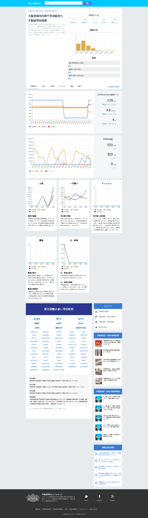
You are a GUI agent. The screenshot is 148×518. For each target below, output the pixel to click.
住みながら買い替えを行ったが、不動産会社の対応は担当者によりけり (107, 418)
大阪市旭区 (46, 354)
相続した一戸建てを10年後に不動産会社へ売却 (107, 437)
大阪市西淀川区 (83, 351)
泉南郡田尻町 (45, 370)
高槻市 (36, 323)
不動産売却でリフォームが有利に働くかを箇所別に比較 (107, 381)
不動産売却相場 (103, 311)
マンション (62, 86)
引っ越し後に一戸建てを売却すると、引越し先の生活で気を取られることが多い (107, 408)
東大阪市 (37, 319)
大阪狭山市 (59, 357)
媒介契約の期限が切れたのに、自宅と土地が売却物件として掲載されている (110, 475)
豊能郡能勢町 (72, 366)
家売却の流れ (103, 327)
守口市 (72, 341)
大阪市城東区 (45, 335)
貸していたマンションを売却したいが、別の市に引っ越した (110, 460)
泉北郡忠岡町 (83, 366)
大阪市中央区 (81, 328)
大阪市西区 (72, 335)
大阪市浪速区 (34, 347)
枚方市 (80, 319)
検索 (69, 66)
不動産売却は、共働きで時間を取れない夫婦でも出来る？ (107, 371)
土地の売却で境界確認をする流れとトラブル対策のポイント (107, 362)
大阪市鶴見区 (72, 354)
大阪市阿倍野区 (34, 341)
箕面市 (84, 332)
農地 (72, 86)
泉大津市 (45, 360)
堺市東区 (45, 344)
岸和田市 (72, 332)
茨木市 (80, 323)
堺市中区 (34, 344)
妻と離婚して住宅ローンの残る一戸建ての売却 (110, 467)
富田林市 (45, 347)
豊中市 (58, 319)
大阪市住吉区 (72, 338)
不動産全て (34, 86)
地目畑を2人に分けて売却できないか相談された (110, 483)
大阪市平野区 (83, 335)
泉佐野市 (72, 347)
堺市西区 (58, 335)
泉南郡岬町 (34, 366)
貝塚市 (59, 354)
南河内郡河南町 (45, 366)
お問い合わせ (93, 509)
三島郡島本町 (83, 363)
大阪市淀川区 (34, 332)
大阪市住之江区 (72, 344)
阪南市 (84, 360)
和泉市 (34, 335)
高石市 (72, 360)
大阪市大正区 (34, 360)
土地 (43, 86)
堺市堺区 (58, 332)
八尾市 (36, 328)
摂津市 (45, 357)
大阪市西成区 (45, 351)
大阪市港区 (84, 357)
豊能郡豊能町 (59, 366)
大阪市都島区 (59, 347)
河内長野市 (84, 344)
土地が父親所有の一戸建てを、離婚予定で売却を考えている (110, 454)
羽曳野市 (83, 338)
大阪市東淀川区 (45, 338)
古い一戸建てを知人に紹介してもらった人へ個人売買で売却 (107, 427)
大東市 (72, 351)
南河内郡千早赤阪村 (58, 370)
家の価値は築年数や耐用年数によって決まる (107, 352)
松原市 (84, 341)
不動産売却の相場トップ (49, 408)
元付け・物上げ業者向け (71, 509)
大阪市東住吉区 (59, 338)
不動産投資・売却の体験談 (107, 316)
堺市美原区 (72, 363)
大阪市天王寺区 (83, 347)
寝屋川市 (58, 328)
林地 (79, 86)
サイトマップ (83, 509)
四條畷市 (34, 363)
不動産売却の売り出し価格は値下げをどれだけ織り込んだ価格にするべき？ (107, 343)
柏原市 (72, 357)
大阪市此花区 (45, 363)
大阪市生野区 (45, 341)
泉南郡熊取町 (59, 363)
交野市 (34, 357)
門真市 (34, 351)
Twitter (86, 500)
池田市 (59, 341)
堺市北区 (34, 338)
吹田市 (58, 323)
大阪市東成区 (34, 354)
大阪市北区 (46, 332)
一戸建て (52, 86)
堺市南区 (58, 344)
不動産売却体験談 (58, 509)
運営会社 (37, 509)
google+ (112, 500)
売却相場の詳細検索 (113, 86)
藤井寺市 (83, 354)
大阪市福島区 (59, 351)
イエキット (72, 514)
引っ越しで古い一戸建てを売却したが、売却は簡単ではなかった (107, 399)
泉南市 (59, 360)
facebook (99, 500)
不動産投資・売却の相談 (106, 322)
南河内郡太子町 (34, 370)
